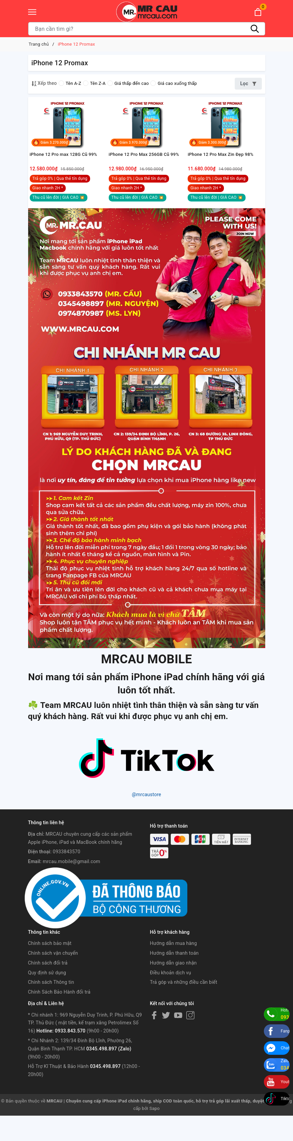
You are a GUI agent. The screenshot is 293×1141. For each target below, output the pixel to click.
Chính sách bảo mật (49, 968)
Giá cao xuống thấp (173, 83)
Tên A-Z (70, 83)
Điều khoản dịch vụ (170, 997)
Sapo (154, 1133)
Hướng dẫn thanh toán (174, 978)
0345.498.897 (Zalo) (108, 1074)
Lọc (248, 83)
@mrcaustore (146, 820)
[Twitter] (166, 1040)
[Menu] (32, 12)
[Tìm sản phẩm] (146, 28)
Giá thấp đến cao (128, 83)
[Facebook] (154, 1040)
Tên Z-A (94, 83)
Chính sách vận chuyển (53, 978)
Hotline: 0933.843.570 (61, 1056)
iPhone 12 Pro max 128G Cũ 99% (66, 179)
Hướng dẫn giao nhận (173, 988)
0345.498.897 (105, 1091)
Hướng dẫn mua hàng (173, 968)
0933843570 (66, 877)
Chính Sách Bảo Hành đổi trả (59, 1017)
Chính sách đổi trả (48, 988)
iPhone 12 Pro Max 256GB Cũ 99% (146, 179)
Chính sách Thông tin (51, 1007)
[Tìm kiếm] (255, 29)
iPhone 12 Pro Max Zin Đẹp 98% (223, 179)
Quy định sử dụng (47, 997)
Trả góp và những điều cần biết (183, 1007)
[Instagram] (190, 1040)
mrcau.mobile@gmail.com (71, 886)
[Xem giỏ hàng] (258, 12)
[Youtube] (178, 1040)
